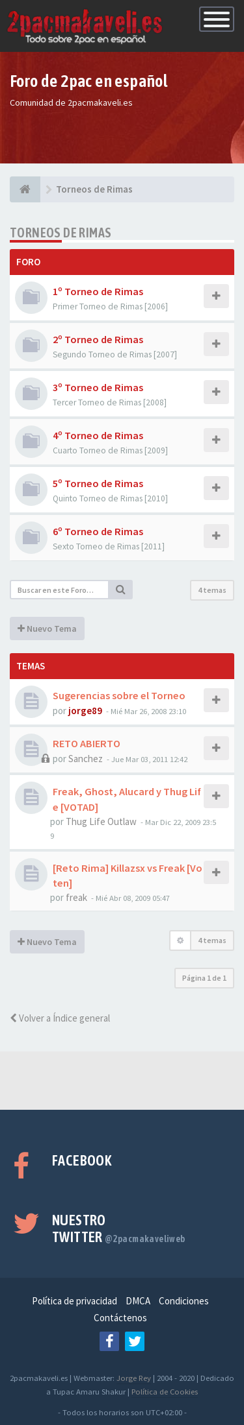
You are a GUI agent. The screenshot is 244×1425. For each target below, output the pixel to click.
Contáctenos (120, 1317)
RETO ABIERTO (86, 743)
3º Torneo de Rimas (98, 387)
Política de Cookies (164, 1391)
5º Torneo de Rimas (98, 483)
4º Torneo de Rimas (98, 435)
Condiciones (184, 1301)
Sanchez (85, 758)
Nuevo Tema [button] (47, 628)
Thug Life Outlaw (101, 821)
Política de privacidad (74, 1301)
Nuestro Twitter (118, 1228)
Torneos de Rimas (60, 232)
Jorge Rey (133, 1377)
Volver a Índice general (60, 1018)
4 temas (212, 590)
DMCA (138, 1301)
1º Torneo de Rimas (98, 291)
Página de (204, 978)
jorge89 (85, 710)
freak (76, 897)
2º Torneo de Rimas (98, 339)
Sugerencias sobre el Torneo (119, 695)
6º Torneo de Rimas (98, 531)
